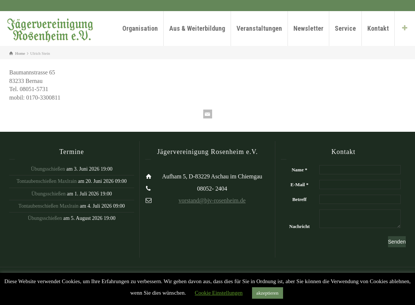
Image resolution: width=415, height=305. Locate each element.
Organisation (140, 28)
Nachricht (299, 226)
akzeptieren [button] (267, 293)
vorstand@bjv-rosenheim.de (211, 200)
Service (345, 28)
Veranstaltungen (259, 28)
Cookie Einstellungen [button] (219, 293)
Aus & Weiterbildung (197, 28)
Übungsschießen (48, 169)
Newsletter (308, 28)
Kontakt (378, 28)
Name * (299, 169)
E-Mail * (299, 184)
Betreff (299, 199)
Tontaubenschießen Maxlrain (47, 181)
